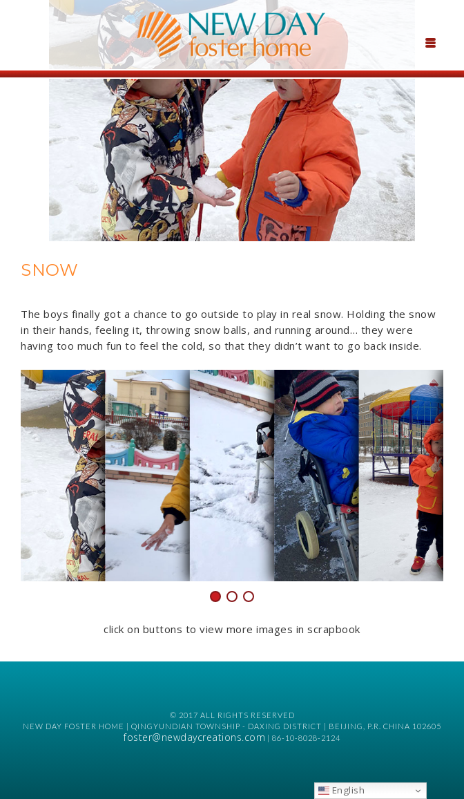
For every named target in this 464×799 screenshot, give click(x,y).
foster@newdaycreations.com (194, 737)
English (341, 790)
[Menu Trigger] (430, 41)
